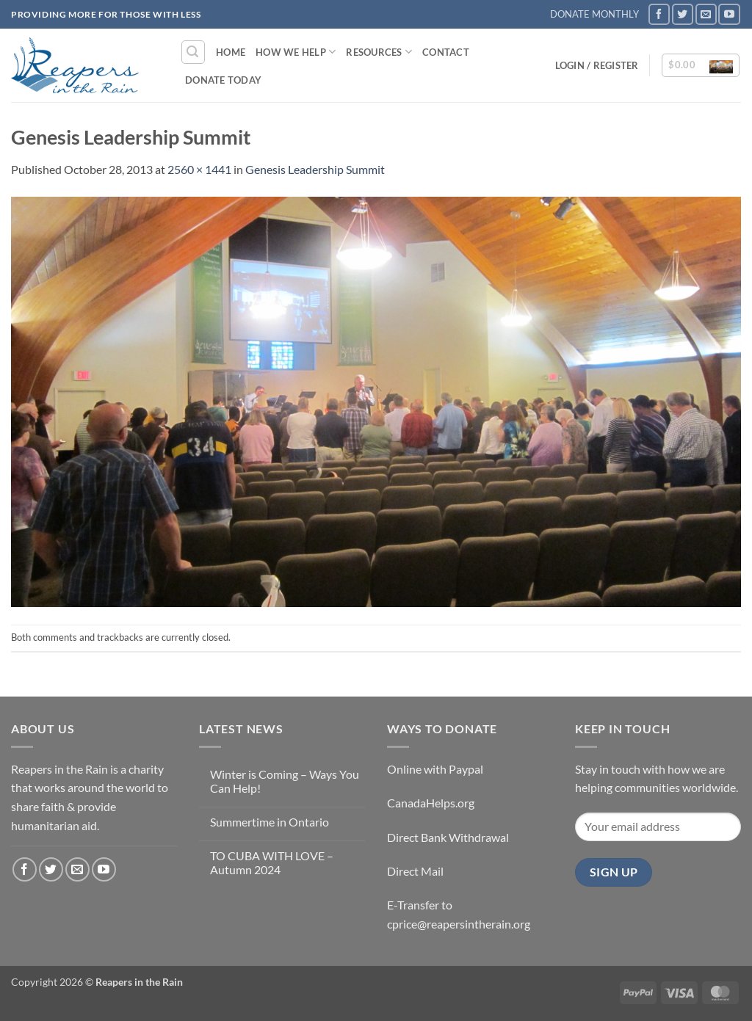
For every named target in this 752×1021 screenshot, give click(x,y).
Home (230, 52)
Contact (445, 52)
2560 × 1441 (199, 169)
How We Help (296, 52)
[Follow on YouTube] (729, 14)
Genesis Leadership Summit (315, 169)
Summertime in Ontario (269, 822)
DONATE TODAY (223, 80)
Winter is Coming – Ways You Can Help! (284, 781)
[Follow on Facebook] (659, 14)
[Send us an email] (706, 14)
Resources (379, 52)
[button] (193, 52)
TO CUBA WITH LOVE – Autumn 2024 (271, 862)
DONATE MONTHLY (594, 14)
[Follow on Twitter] (682, 14)
